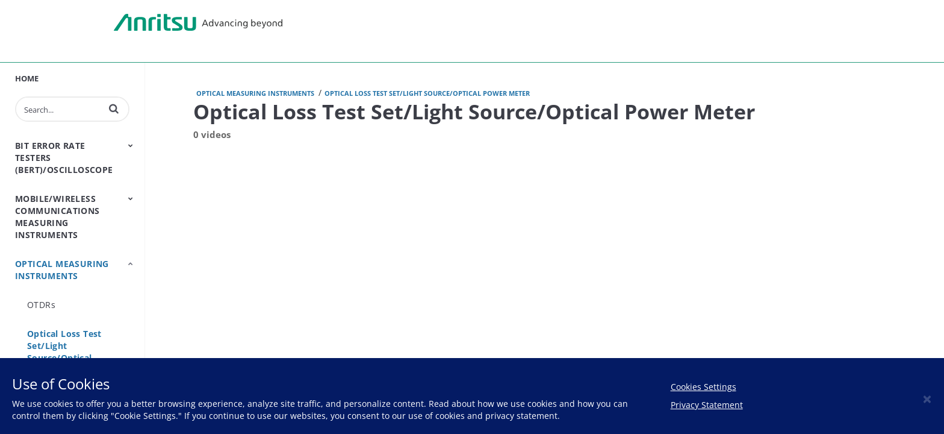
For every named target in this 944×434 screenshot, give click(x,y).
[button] (114, 108)
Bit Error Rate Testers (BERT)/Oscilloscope (64, 157)
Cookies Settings (703, 386)
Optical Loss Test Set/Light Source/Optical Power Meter (64, 352)
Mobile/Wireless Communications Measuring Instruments (57, 217)
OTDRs (41, 304)
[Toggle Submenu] (131, 145)
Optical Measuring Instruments (62, 269)
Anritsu (198, 23)
